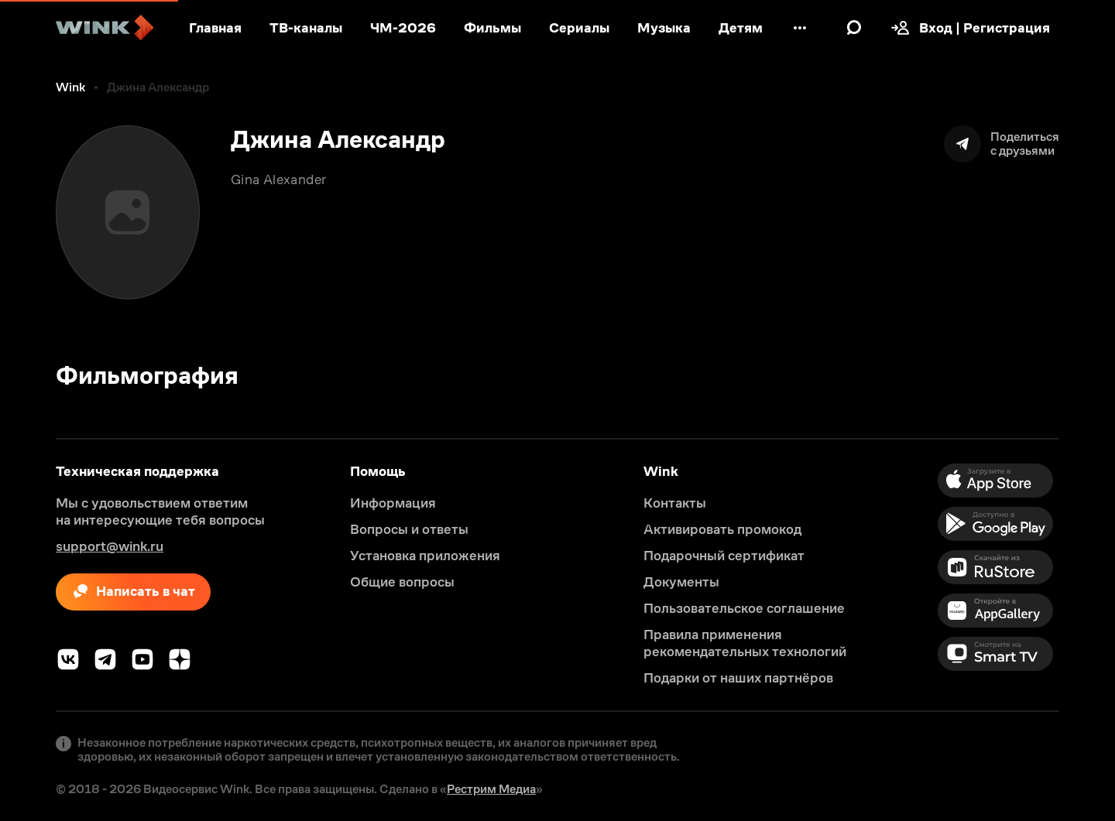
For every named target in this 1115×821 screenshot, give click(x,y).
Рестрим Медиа (491, 788)
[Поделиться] (1001, 143)
